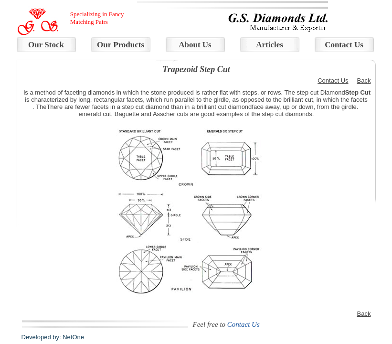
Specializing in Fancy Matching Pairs (97, 18)
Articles (269, 44)
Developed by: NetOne (53, 337)
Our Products (120, 44)
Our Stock (46, 44)
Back (364, 80)
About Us (195, 44)
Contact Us (344, 44)
